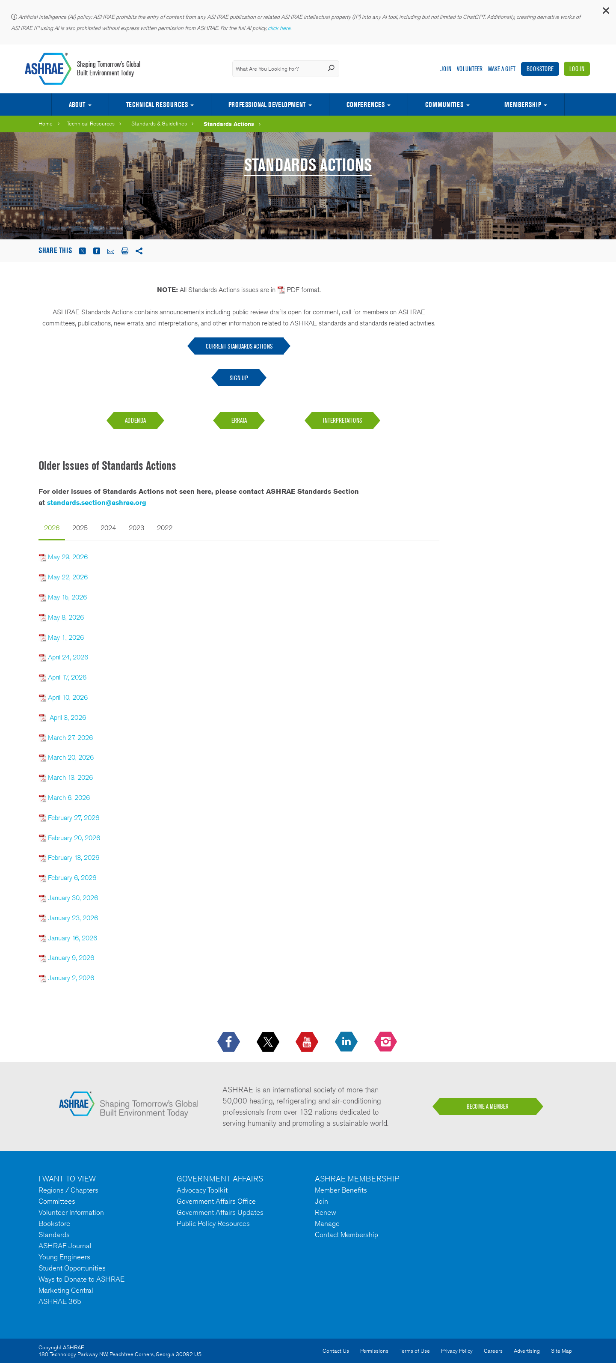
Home (45, 123)
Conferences (365, 104)
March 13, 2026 (70, 777)
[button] (605, 13)
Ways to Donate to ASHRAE (81, 1279)
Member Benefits (341, 1190)
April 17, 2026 (67, 677)
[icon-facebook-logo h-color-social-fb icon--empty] (229, 1042)
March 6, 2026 (69, 797)
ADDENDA (135, 420)
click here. (280, 28)
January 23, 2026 (73, 918)
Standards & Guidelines (159, 123)
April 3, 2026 (68, 717)
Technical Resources (157, 104)
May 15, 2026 (67, 597)
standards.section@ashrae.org (96, 502)
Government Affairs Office (216, 1201)
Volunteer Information (71, 1212)
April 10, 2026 (68, 697)
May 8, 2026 (66, 617)
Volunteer (470, 69)
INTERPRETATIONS (342, 420)
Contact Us (336, 1350)
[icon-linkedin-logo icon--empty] (347, 1042)
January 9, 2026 (70, 958)
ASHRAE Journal (65, 1245)
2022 (164, 528)
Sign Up (239, 378)
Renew (325, 1212)
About (77, 104)
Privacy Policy (457, 1350)
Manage (327, 1223)
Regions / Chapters (68, 1190)
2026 (51, 528)
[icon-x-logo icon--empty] (269, 1042)
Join (445, 69)
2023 (136, 528)
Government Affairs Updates (220, 1212)
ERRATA (239, 420)
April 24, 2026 (68, 657)
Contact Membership (346, 1234)
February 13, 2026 (73, 857)
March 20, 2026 (71, 757)
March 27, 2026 (70, 738)
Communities (444, 104)
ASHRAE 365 (59, 1301)
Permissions (374, 1350)
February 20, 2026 (74, 838)
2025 (80, 528)
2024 (108, 528)
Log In (576, 69)
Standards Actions (229, 123)
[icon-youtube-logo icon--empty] (307, 1042)
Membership (522, 104)
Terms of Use (415, 1350)
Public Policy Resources (213, 1223)
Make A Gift (501, 69)
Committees (56, 1201)
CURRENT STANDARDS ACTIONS (239, 346)
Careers (493, 1350)
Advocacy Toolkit (202, 1190)
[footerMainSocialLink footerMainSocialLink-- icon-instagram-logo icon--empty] (386, 1042)
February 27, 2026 (73, 818)
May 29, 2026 (68, 557)
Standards (54, 1234)
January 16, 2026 (72, 938)
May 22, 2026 (68, 577)
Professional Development (266, 104)
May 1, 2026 (66, 637)
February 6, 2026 (72, 878)
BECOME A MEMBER (488, 1106)
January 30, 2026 (73, 898)
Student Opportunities (72, 1268)
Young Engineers (64, 1257)
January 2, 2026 (70, 978)
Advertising (527, 1350)
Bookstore (540, 69)
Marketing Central (65, 1290)
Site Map (561, 1350)
